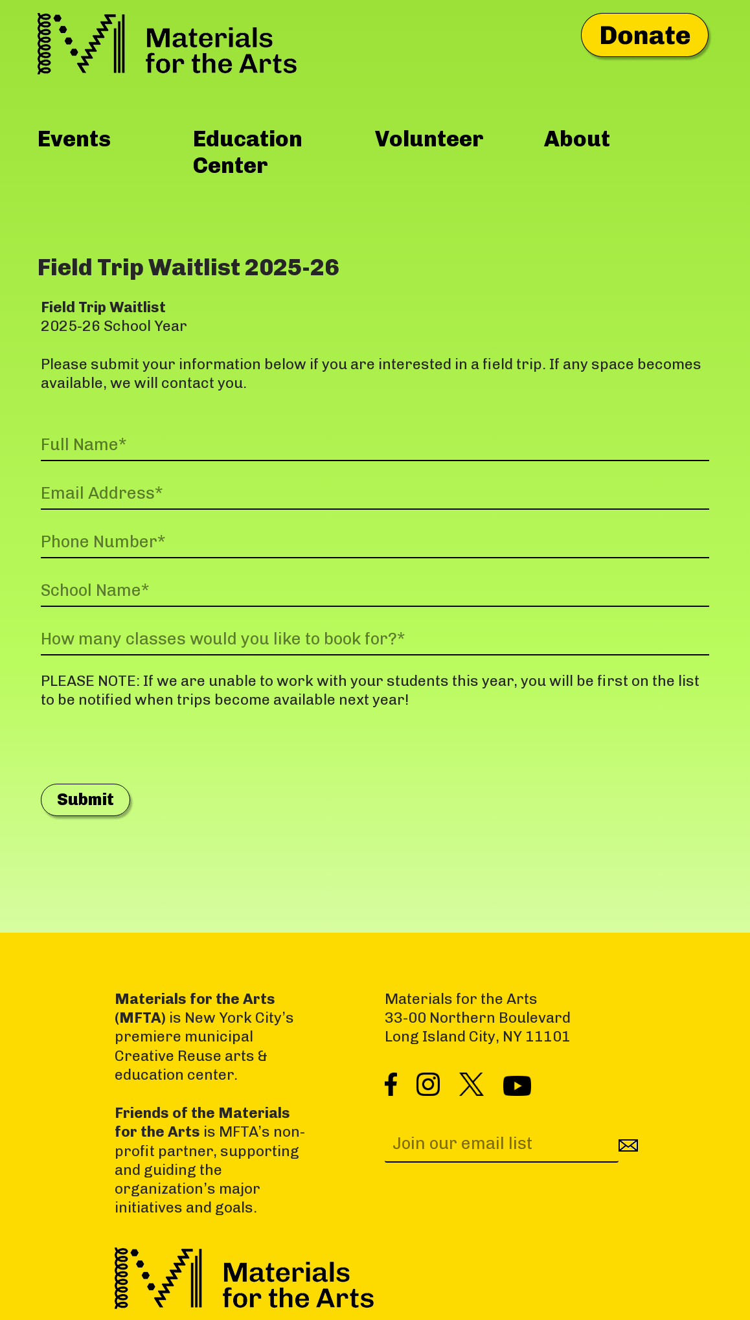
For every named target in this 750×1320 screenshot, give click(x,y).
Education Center (247, 152)
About (577, 139)
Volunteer (429, 139)
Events (74, 139)
